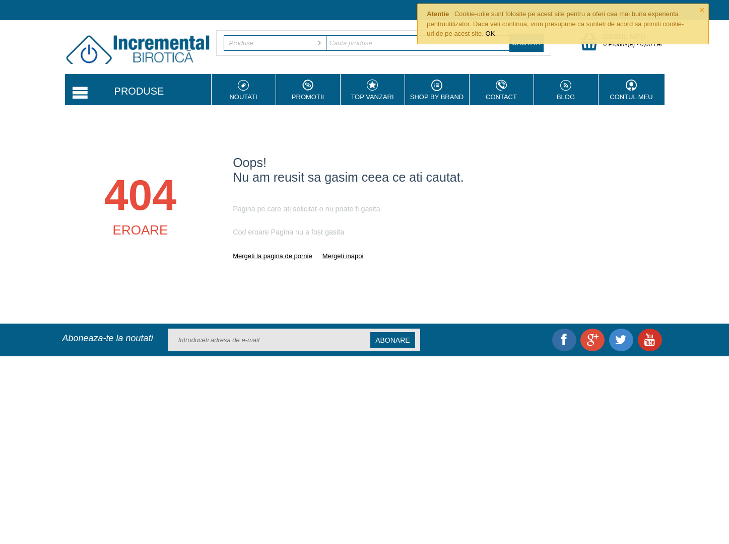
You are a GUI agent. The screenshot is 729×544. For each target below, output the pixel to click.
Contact (502, 90)
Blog (566, 90)
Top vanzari (373, 90)
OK (490, 33)
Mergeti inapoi (343, 256)
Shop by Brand (437, 90)
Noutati (244, 90)
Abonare (392, 340)
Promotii (308, 90)
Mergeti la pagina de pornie (272, 256)
